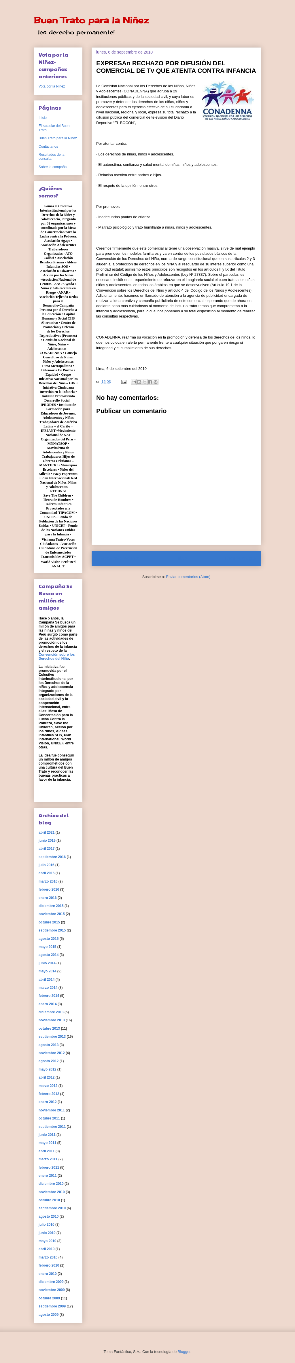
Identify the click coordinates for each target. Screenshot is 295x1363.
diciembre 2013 (51, 1012)
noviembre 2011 (52, 1110)
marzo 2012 (48, 1086)
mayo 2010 (47, 1241)
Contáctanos (48, 147)
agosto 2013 (48, 1045)
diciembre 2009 (51, 1282)
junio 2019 (47, 841)
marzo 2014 (48, 988)
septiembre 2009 (52, 1306)
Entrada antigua (240, 558)
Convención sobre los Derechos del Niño (57, 657)
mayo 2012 (47, 1069)
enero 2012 (48, 1102)
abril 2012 (46, 1077)
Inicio (182, 558)
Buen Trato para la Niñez (91, 20)
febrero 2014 (49, 996)
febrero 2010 (49, 1265)
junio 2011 (47, 1135)
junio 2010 (47, 1233)
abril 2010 (46, 1249)
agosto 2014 (48, 955)
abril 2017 (46, 849)
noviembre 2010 (52, 1192)
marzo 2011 (48, 1159)
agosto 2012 (48, 1061)
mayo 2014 (47, 971)
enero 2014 (48, 1004)
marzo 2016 (48, 881)
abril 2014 (46, 980)
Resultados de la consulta (51, 157)
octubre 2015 (49, 922)
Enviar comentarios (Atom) (188, 577)
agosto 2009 (48, 1315)
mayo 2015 (47, 947)
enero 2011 (48, 1176)
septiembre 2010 (52, 1208)
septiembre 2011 (52, 1127)
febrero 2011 (49, 1168)
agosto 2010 (48, 1216)
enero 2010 (48, 1274)
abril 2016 (46, 873)
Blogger (184, 1351)
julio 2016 (46, 865)
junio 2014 (47, 963)
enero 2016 (48, 898)
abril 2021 (46, 832)
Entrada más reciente (117, 558)
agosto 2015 (48, 939)
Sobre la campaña (53, 167)
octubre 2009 (49, 1298)
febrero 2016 (49, 889)
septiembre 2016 (52, 857)
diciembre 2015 (51, 906)
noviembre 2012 (52, 1053)
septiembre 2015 (52, 930)
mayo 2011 (47, 1143)
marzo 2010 (48, 1257)
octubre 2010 (49, 1200)
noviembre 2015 (52, 914)
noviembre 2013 (52, 1020)
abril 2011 (46, 1151)
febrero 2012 (49, 1094)
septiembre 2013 (52, 1037)
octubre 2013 (49, 1028)
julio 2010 (46, 1225)
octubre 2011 (49, 1118)
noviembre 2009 (52, 1290)
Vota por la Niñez (52, 86)
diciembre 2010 (51, 1184)
